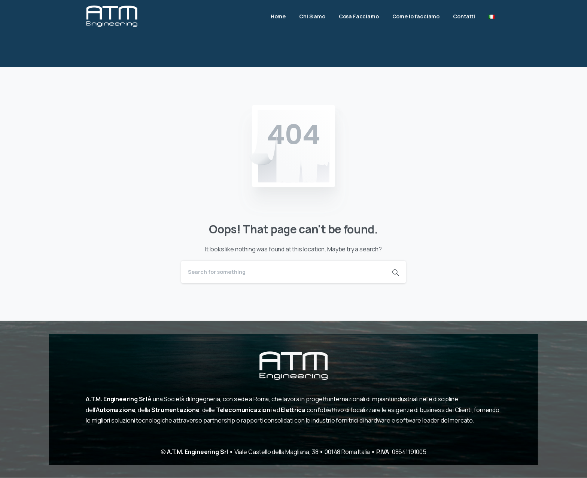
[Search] (283, 272)
